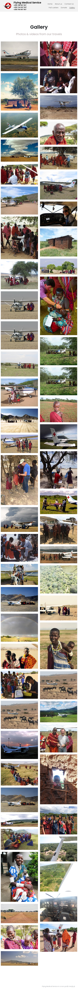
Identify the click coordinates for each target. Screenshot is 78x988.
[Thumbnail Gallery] (19, 56)
